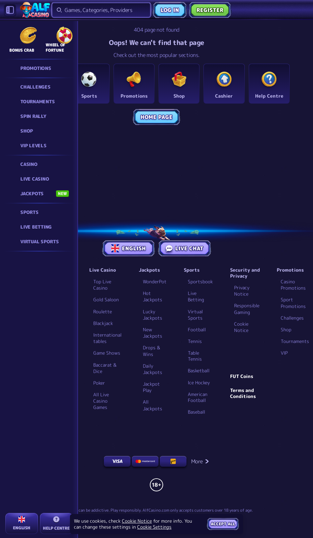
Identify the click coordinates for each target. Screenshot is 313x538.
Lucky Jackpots (152, 314)
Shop (286, 329)
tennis (195, 341)
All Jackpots (152, 405)
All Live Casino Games (101, 400)
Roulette (102, 311)
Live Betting (196, 296)
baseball (196, 412)
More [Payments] (200, 461)
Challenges (292, 318)
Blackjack (103, 323)
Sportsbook (200, 281)
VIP (284, 353)
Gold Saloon (106, 299)
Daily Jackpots (152, 369)
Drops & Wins (151, 350)
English (128, 248)
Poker (99, 383)
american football (197, 397)
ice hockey (199, 383)
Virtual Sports (195, 314)
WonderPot (154, 281)
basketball (198, 371)
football (197, 330)
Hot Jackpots (152, 296)
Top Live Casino (102, 284)
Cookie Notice (241, 327)
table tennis (195, 356)
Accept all (223, 524)
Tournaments (295, 341)
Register (209, 10)
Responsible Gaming (246, 308)
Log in (169, 10)
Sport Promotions (293, 302)
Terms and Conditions (243, 393)
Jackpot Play (151, 387)
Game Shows (106, 353)
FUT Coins (241, 376)
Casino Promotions (293, 284)
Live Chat (184, 248)
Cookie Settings (154, 527)
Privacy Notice (241, 290)
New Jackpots (152, 332)
